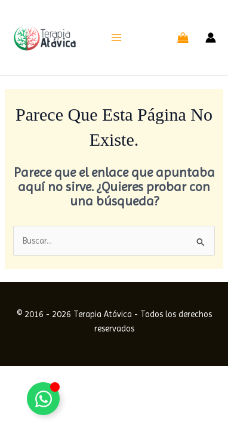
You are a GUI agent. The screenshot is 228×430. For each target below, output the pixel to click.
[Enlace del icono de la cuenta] (210, 37)
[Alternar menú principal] (116, 38)
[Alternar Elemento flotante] (43, 398)
